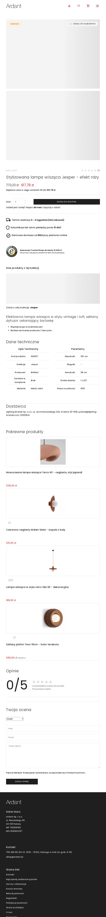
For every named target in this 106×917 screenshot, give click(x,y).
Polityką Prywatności (75, 722)
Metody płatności (15, 843)
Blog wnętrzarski (14, 871)
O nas (9, 862)
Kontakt (10, 824)
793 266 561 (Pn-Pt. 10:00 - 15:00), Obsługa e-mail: (31, 802)
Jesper (34, 256)
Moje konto (11, 866)
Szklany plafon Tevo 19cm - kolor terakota (32, 594)
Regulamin (11, 848)
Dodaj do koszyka (66, 150)
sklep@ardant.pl (14, 806)
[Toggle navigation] (97, 5)
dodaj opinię (22, 731)
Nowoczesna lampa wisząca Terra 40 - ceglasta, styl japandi (44, 421)
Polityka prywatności (16, 852)
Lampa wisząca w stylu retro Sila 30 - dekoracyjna (37, 536)
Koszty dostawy (14, 838)
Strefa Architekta (15, 857)
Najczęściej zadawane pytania (21, 829)
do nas (38, 156)
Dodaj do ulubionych (84, 24)
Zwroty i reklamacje (16, 834)
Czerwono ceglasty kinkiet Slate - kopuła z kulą (35, 479)
